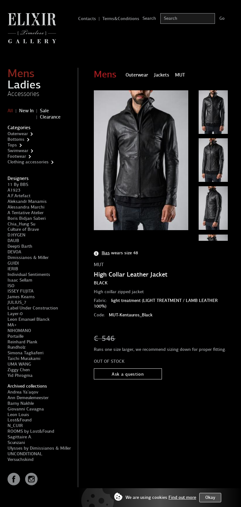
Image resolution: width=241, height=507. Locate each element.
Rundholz (16, 347)
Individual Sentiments (29, 274)
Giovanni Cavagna (26, 409)
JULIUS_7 (17, 302)
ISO (11, 285)
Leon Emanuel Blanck (29, 319)
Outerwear (18, 133)
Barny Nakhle (21, 403)
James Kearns (21, 296)
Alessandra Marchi (26, 207)
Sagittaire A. (20, 437)
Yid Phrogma (20, 375)
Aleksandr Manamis (27, 201)
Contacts (87, 18)
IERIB (13, 269)
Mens (21, 73)
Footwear (17, 156)
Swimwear (18, 150)
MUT (99, 264)
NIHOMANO (19, 330)
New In (26, 111)
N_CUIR (15, 425)
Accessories (23, 94)
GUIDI (13, 263)
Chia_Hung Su (21, 224)
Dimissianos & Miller (28, 257)
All (10, 111)
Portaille (16, 336)
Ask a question (128, 374)
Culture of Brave (23, 229)
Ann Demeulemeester (28, 397)
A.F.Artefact (19, 195)
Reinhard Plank (22, 342)
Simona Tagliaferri (26, 353)
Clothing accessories (28, 162)
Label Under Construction (33, 308)
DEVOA (14, 252)
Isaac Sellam (20, 280)
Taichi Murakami (24, 358)
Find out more (182, 497)
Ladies (24, 85)
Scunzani (16, 442)
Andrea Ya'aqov (23, 392)
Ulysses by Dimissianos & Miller (39, 448)
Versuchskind (21, 459)
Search (149, 18)
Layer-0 (15, 313)
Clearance (50, 117)
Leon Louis (18, 414)
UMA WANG (19, 364)
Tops (12, 145)
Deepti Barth (20, 246)
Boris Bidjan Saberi (27, 218)
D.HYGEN (16, 235)
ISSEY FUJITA (21, 291)
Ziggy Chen (19, 369)
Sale (44, 111)
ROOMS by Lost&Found (31, 431)
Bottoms (16, 139)
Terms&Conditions (120, 18)
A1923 (14, 190)
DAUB (13, 240)
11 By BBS (18, 184)
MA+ (12, 325)
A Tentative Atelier (26, 212)
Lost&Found (20, 420)
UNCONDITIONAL (25, 454)
